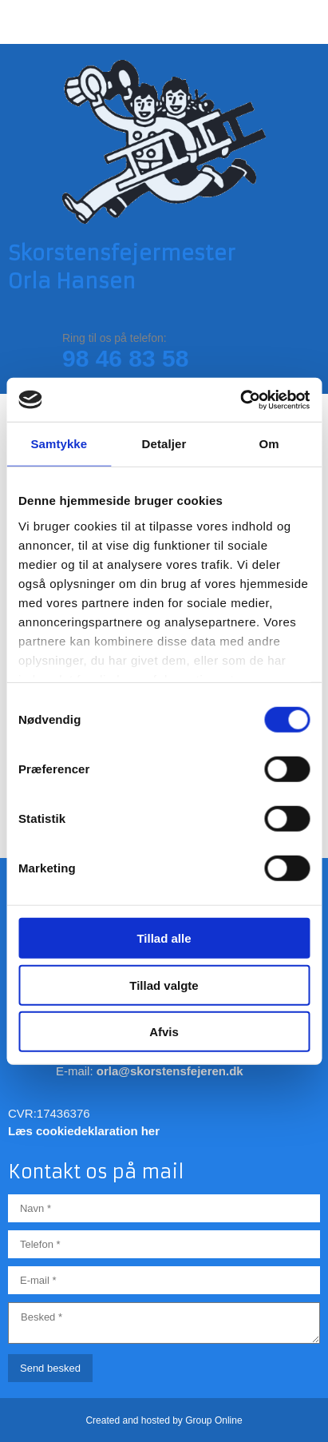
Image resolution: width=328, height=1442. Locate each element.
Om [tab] (269, 444)
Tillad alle (163, 938)
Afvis (164, 1032)
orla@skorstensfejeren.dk (170, 1071)
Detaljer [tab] (164, 444)
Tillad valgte (163, 984)
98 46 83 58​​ (125, 358)
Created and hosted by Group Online (163, 1420)
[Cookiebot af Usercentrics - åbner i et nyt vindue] (240, 399)
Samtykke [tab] (58, 444)
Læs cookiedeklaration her (84, 1131)
